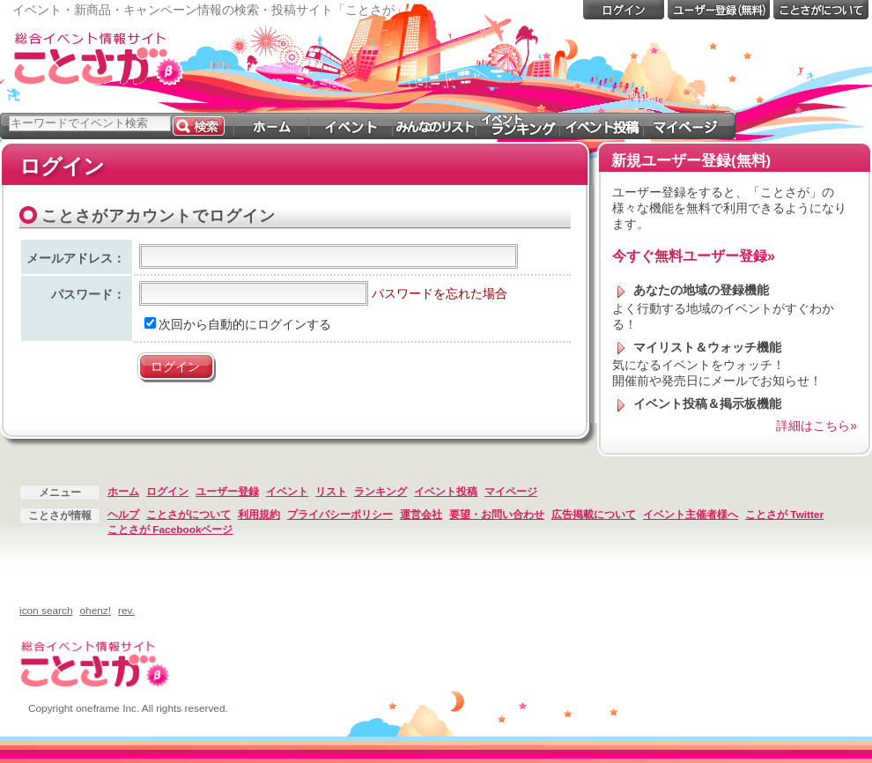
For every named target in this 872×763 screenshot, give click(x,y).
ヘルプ (123, 514)
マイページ (510, 491)
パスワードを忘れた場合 (439, 293)
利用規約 (259, 514)
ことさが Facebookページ (170, 529)
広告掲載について (593, 514)
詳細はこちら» (816, 426)
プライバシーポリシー (340, 514)
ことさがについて (188, 514)
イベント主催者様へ (690, 514)
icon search (46, 610)
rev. (126, 610)
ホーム (123, 491)
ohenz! (96, 610)
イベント (287, 491)
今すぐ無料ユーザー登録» (693, 255)
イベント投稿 (445, 491)
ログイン (167, 491)
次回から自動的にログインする (237, 324)
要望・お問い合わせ (496, 514)
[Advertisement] (729, 139)
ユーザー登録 (227, 491)
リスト (331, 491)
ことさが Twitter (784, 514)
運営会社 (421, 514)
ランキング (380, 491)
